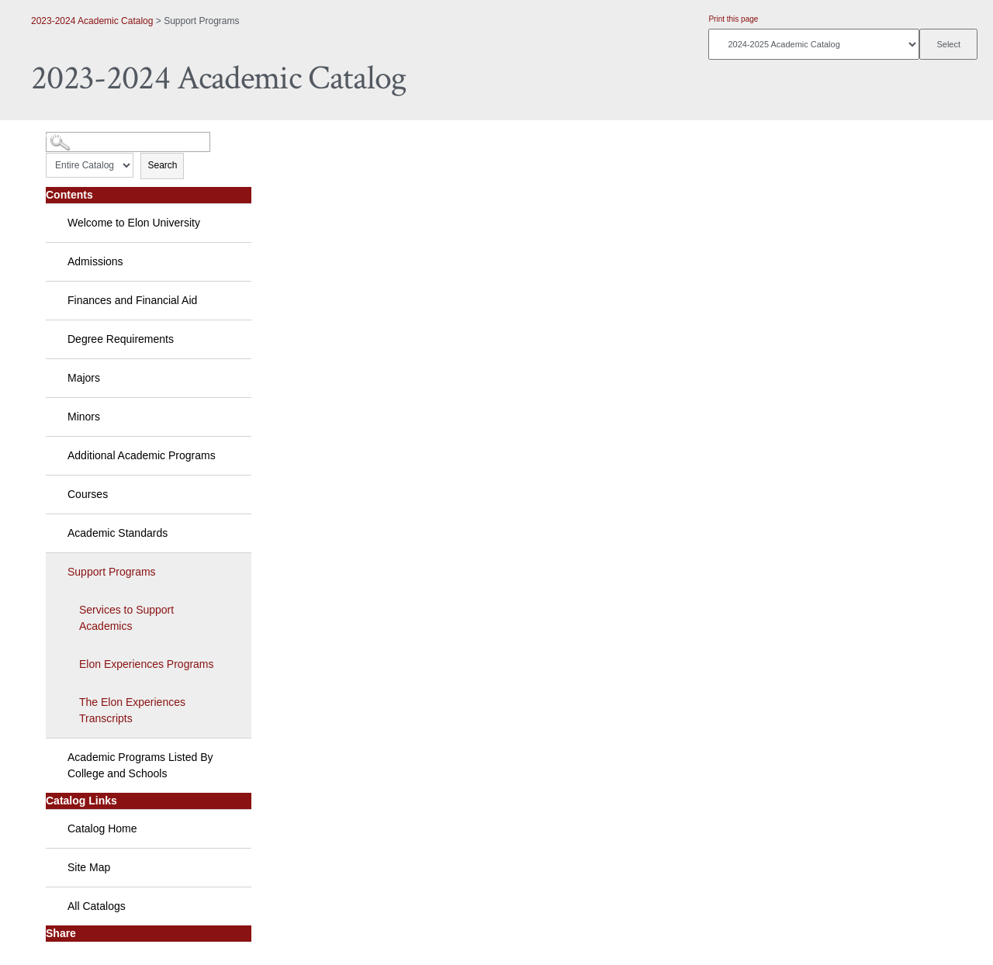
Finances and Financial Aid (132, 300)
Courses (87, 494)
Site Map (88, 867)
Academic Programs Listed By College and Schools (140, 765)
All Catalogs (96, 906)
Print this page (733, 19)
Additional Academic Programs (141, 455)
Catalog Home (102, 828)
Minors (83, 416)
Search (162, 165)
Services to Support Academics (126, 618)
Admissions (95, 261)
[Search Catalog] (128, 142)
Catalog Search (74, 136)
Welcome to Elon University (133, 222)
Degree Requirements (120, 339)
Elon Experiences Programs (146, 664)
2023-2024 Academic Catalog (92, 21)
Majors (83, 378)
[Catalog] (813, 44)
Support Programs (111, 572)
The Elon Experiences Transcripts (132, 710)
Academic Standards (117, 533)
